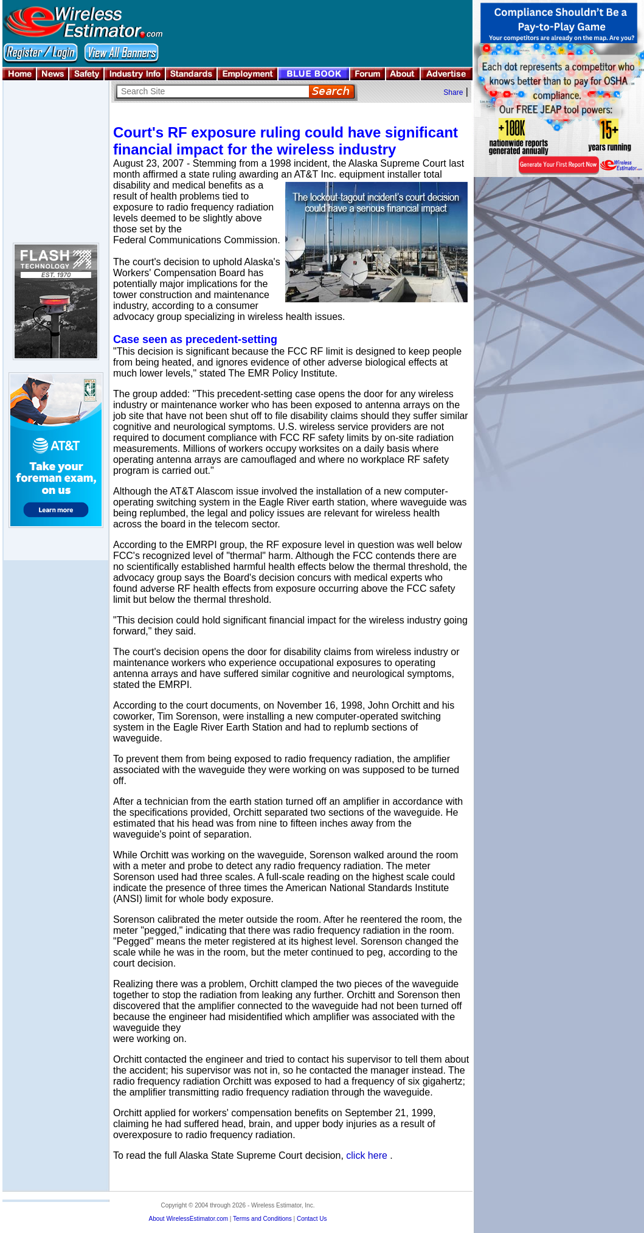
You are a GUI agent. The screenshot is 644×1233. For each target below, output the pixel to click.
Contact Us (312, 1218)
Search (332, 92)
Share (453, 92)
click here (366, 1155)
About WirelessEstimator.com (188, 1218)
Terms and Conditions (262, 1218)
